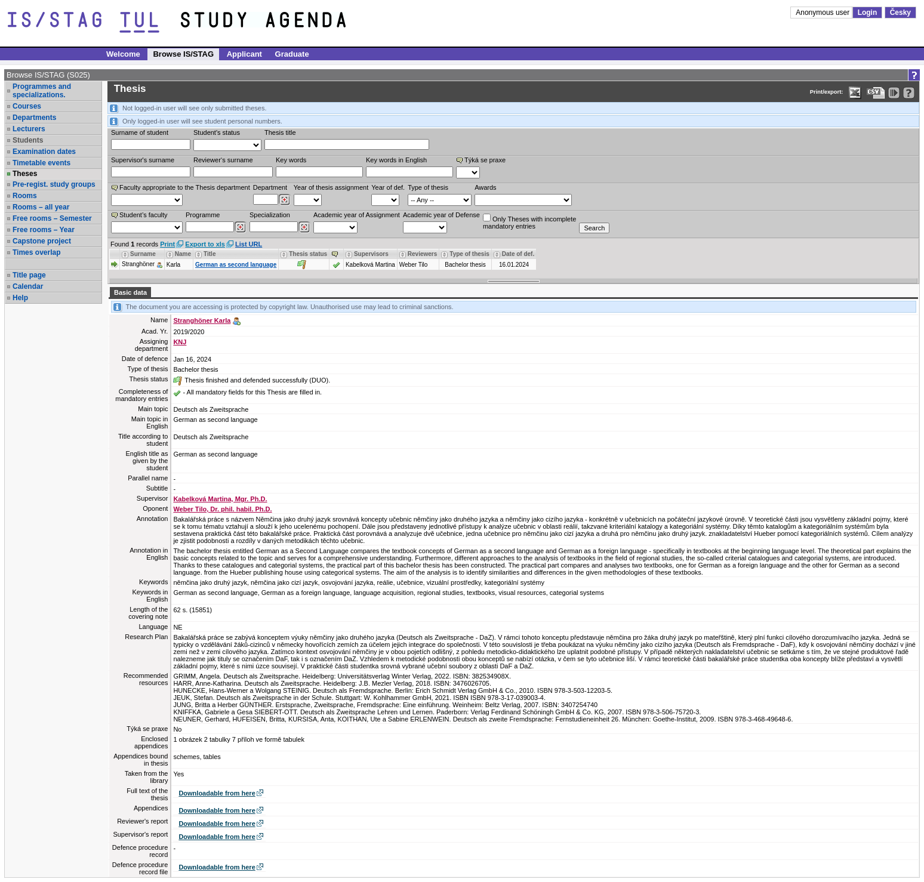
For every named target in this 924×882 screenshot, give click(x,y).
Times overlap (36, 252)
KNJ (179, 342)
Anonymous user (823, 12)
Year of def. (388, 187)
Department (270, 187)
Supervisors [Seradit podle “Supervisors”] (371, 254)
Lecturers (29, 129)
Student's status (216, 132)
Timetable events (41, 163)
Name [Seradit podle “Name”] (183, 254)
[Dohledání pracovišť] (284, 200)
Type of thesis (428, 187)
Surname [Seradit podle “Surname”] (143, 254)
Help (20, 298)
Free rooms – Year (44, 230)
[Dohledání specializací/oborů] (304, 227)
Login (867, 12)
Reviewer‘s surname (223, 160)
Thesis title (280, 132)
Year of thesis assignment (331, 187)
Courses (27, 106)
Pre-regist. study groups (54, 184)
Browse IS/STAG (183, 54)
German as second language (235, 264)
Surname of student (139, 132)
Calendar (28, 286)
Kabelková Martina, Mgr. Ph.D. (220, 498)
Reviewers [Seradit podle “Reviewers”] (422, 254)
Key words (291, 160)
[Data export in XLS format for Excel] (855, 93)
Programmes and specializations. (42, 90)
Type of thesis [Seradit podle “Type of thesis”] (469, 254)
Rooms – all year (41, 207)
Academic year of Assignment (356, 214)
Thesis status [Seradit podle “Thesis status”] (308, 254)
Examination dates (44, 151)
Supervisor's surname (142, 160)
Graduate (292, 54)
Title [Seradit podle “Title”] (209, 254)
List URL (248, 244)
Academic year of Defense (441, 214)
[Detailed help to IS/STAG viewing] (909, 93)
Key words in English (396, 160)
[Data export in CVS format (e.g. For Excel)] (876, 93)
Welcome (123, 54)
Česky (900, 12)
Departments (34, 117)
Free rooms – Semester (52, 218)
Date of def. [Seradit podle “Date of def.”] (518, 254)
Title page (29, 275)
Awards (485, 187)
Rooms (25, 196)
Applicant (244, 54)
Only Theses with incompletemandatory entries (529, 222)
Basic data (130, 292)
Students (28, 140)
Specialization (270, 214)
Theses (25, 173)
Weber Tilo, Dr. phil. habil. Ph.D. (222, 509)
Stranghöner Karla (201, 320)
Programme (203, 214)
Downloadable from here (216, 793)
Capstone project (42, 241)
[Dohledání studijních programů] (240, 227)
